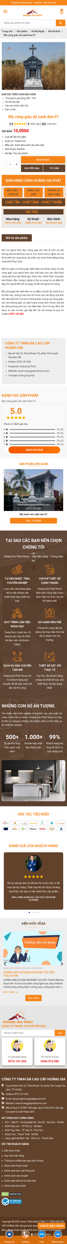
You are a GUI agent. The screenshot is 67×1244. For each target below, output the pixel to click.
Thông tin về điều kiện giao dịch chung (22, 1160)
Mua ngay (43, 159)
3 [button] (35, 913)
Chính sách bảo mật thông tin (18, 1170)
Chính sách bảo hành (14, 1185)
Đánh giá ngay (34, 450)
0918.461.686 (54, 222)
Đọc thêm (10, 992)
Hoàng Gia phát (26, 375)
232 (44, 123)
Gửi (60, 1033)
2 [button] (32, 913)
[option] (33, 66)
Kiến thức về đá (11, 1150)
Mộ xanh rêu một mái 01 (34, 514)
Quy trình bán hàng (13, 1155)
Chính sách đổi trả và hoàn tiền (19, 1180)
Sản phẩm (22, 31)
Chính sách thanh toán (15, 1165)
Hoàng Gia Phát (28, 366)
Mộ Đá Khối (54, 31)
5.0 (11, 123)
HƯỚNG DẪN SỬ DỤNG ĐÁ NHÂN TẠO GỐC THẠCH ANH (29, 974)
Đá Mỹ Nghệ (38, 31)
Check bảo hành (51, 1225)
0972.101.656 (13, 222)
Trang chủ (7, 31)
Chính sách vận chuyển (15, 1175)
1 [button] (29, 913)
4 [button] (38, 913)
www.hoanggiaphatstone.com (34, 371)
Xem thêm (33, 998)
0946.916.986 (33, 222)
